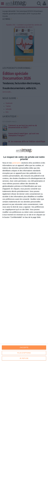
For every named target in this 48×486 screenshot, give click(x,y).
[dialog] (24, 316)
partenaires (16, 163)
